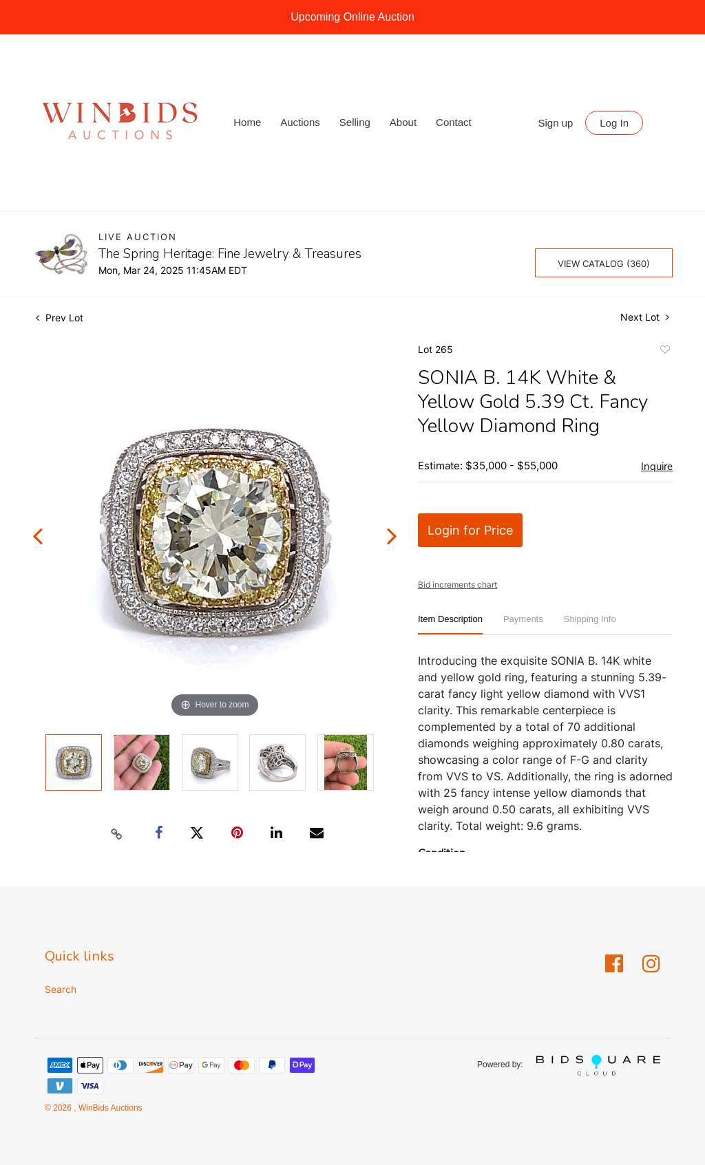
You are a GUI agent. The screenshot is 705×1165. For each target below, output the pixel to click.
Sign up (556, 123)
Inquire (657, 466)
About (403, 122)
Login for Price (470, 530)
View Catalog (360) (604, 263)
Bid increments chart (457, 584)
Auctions (300, 122)
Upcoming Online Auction (352, 17)
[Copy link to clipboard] (117, 833)
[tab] (450, 624)
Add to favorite (664, 351)
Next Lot (644, 317)
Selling (354, 122)
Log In (614, 123)
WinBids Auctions (109, 1108)
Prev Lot (59, 317)
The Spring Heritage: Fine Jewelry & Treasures (229, 254)
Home (247, 122)
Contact (454, 122)
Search (60, 989)
